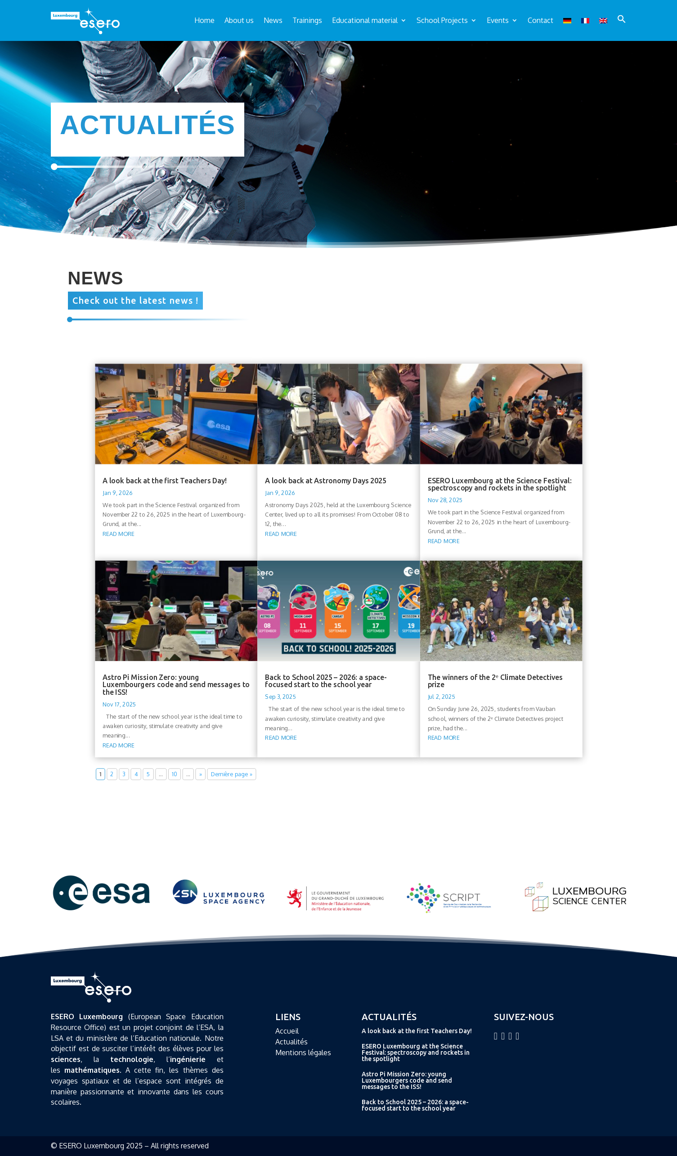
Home (204, 20)
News (273, 20)
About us (239, 20)
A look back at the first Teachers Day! (165, 480)
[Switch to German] (567, 20)
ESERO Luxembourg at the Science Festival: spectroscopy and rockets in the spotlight (499, 483)
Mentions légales (303, 1052)
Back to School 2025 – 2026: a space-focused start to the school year (326, 680)
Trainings (307, 20)
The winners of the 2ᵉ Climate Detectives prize (495, 680)
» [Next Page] (200, 774)
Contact (540, 20)
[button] (621, 19)
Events (498, 20)
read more (118, 533)
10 (174, 774)
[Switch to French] (585, 20)
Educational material (365, 20)
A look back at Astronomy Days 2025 (325, 480)
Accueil (287, 1030)
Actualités (291, 1041)
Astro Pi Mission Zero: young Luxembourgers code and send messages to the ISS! (176, 684)
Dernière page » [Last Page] (231, 774)
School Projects (442, 20)
